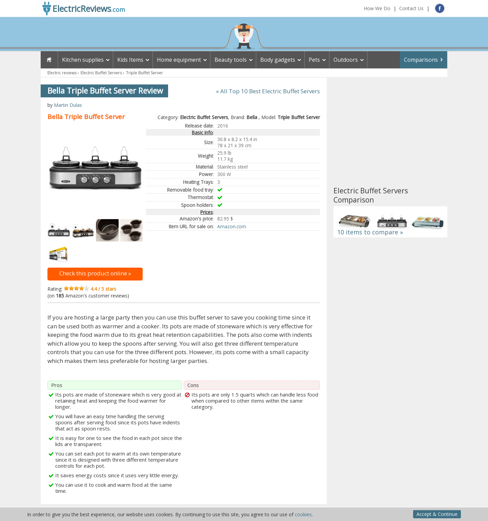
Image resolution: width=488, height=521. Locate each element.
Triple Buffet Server (144, 73)
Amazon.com (231, 226)
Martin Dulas (68, 105)
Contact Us (411, 8)
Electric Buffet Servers (101, 73)
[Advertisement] (390, 131)
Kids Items (130, 59)
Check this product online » (95, 273)
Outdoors (345, 59)
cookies (303, 514)
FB (440, 8)
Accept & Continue (437, 514)
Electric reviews (62, 73)
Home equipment (179, 59)
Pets (314, 59)
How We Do (377, 8)
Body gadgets (277, 59)
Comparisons (421, 59)
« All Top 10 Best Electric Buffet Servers (268, 91)
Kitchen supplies (83, 59)
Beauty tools (231, 59)
